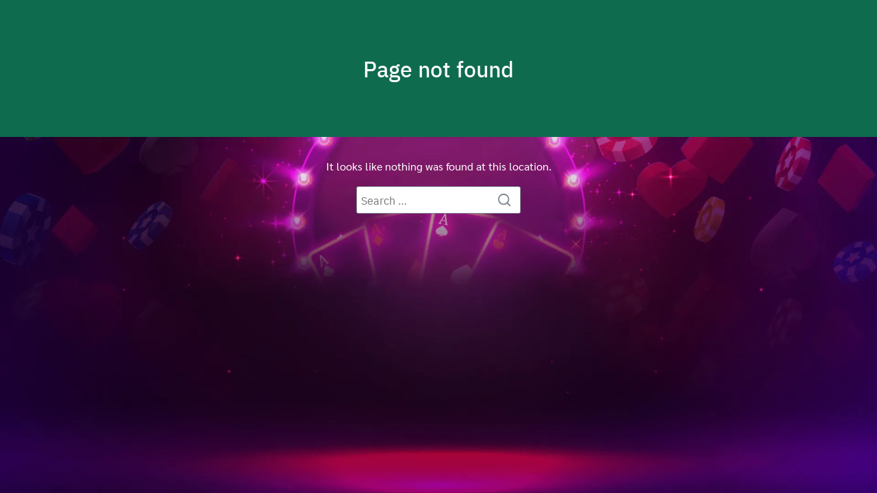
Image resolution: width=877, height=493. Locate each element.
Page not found (438, 68)
